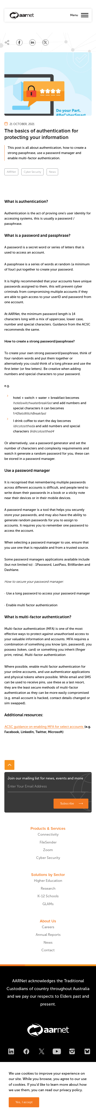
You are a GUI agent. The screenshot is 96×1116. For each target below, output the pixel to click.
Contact (48, 950)
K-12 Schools (48, 896)
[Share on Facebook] (19, 42)
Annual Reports (48, 935)
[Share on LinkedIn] (32, 42)
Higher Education (48, 881)
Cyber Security (32, 171)
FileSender (48, 842)
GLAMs (48, 904)
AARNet (11, 171)
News (52, 171)
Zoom (48, 850)
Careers (48, 927)
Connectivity (48, 834)
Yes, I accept (23, 1102)
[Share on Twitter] (45, 42)
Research (48, 888)
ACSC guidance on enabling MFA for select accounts (44, 727)
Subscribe (67, 803)
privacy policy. (71, 1090)
